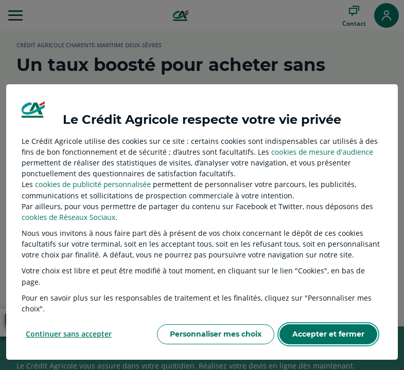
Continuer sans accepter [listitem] (69, 334)
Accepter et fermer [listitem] (328, 334)
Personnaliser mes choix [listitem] (215, 334)
